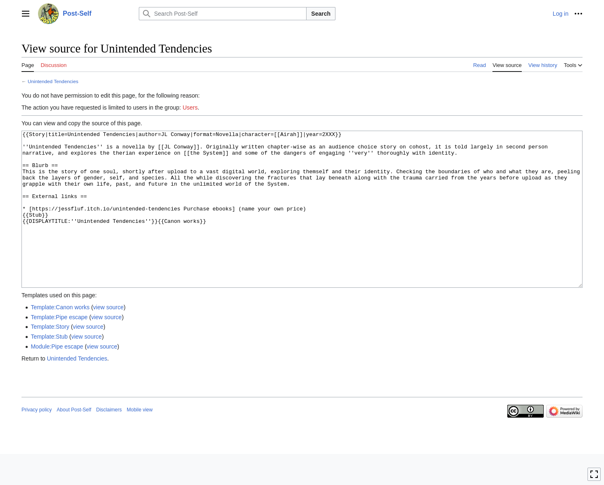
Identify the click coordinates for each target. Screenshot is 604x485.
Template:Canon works (60, 338)
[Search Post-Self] (223, 13)
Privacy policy (36, 441)
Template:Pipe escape (59, 348)
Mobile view (140, 441)
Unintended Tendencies (53, 81)
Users (190, 107)
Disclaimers (109, 441)
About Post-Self (74, 441)
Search (321, 13)
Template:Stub (49, 367)
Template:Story (50, 357)
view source (108, 338)
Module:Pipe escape (57, 377)
